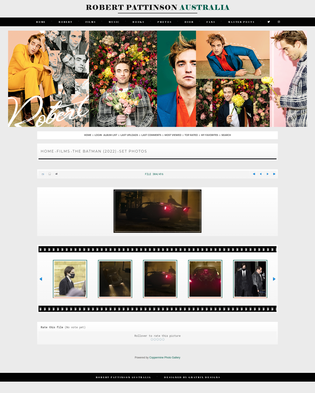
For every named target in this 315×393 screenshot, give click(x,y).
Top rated (191, 135)
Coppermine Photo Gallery (164, 357)
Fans (210, 21)
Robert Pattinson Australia (123, 377)
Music (114, 21)
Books (139, 21)
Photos (165, 21)
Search (226, 135)
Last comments (151, 135)
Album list (110, 135)
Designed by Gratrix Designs (192, 377)
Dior (189, 21)
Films (91, 21)
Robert (66, 21)
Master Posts (241, 21)
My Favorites (209, 135)
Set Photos (133, 151)
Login (98, 135)
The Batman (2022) (95, 151)
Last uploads (129, 135)
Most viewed (172, 135)
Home (41, 21)
